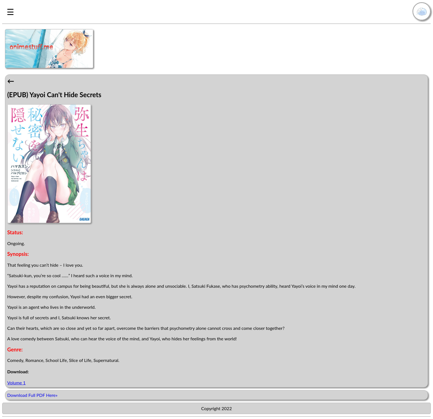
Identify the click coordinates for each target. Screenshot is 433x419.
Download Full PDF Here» (32, 395)
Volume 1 (16, 382)
